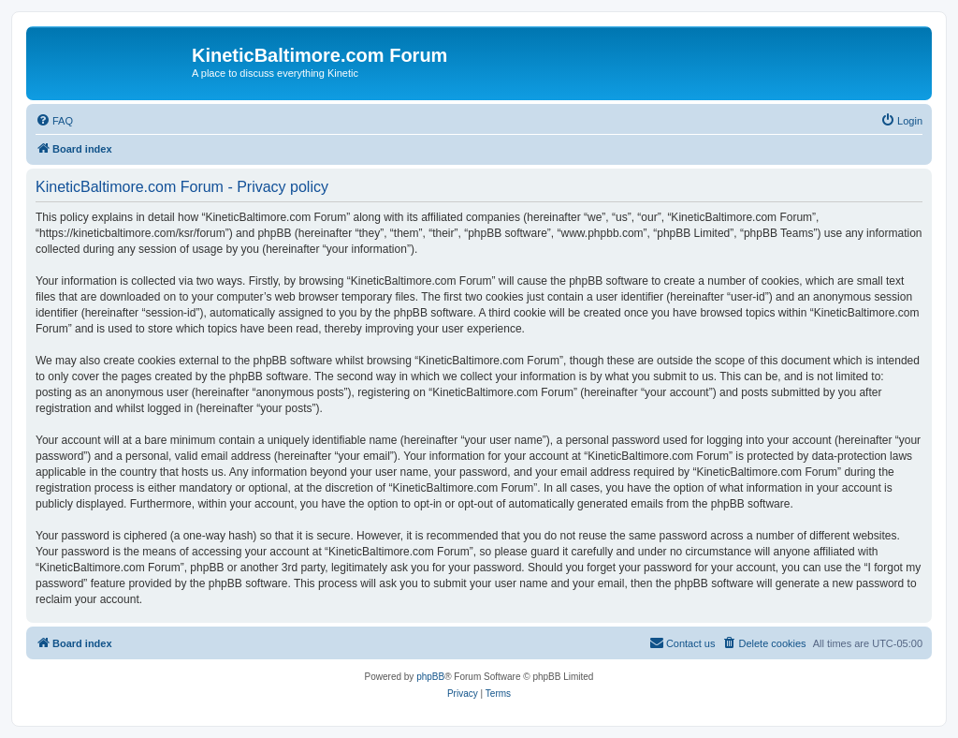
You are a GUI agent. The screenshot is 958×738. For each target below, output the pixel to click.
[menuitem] (54, 121)
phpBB (430, 677)
